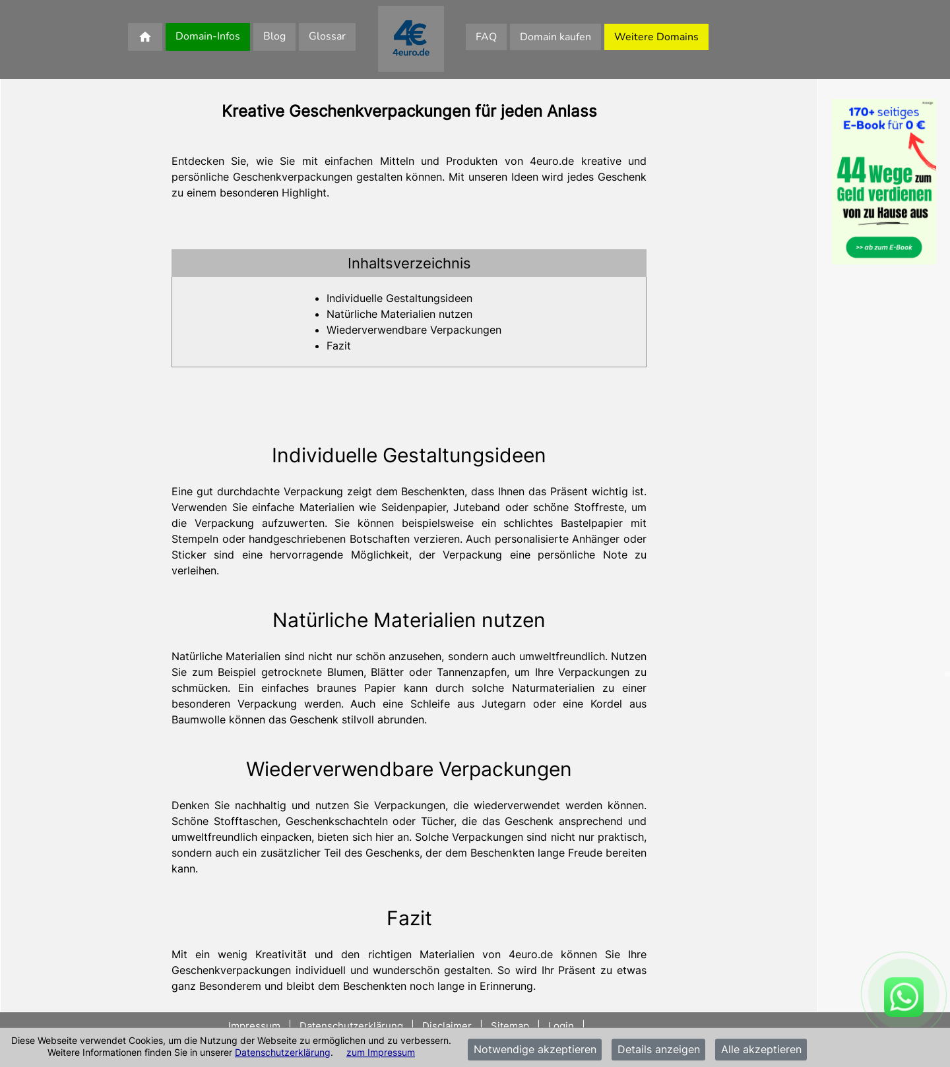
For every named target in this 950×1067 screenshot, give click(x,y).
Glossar (327, 36)
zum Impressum (380, 1052)
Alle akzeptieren (761, 1049)
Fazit (339, 345)
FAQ (486, 37)
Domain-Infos (207, 36)
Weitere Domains (656, 37)
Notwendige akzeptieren (535, 1049)
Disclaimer (447, 1026)
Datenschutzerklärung (283, 1052)
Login (561, 1026)
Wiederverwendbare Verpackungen (414, 329)
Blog (274, 36)
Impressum (255, 1026)
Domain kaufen (555, 37)
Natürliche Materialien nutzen (399, 313)
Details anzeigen (659, 1049)
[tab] (409, 263)
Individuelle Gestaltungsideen (399, 298)
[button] (409, 263)
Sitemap (510, 1026)
